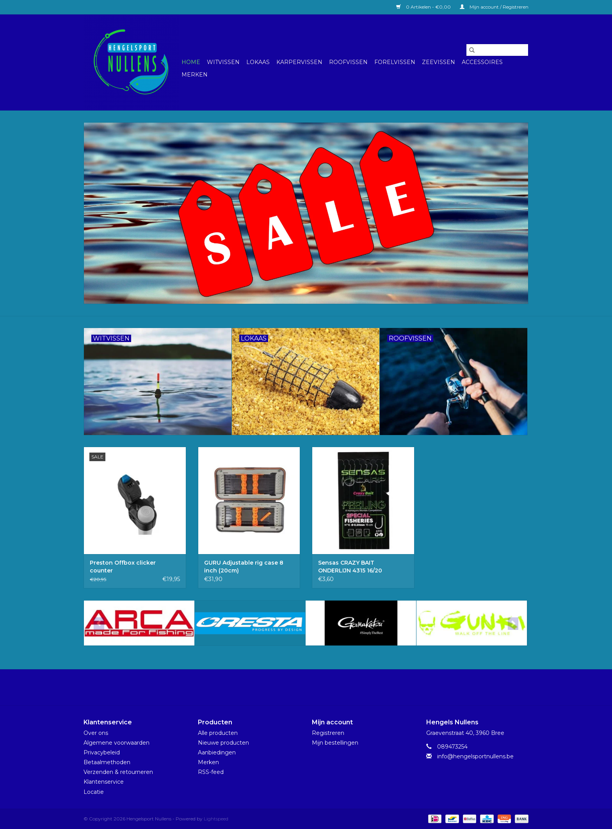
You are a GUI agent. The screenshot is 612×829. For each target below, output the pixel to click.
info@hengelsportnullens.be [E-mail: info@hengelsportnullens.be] (475, 756)
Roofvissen (348, 62)
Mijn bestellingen (335, 742)
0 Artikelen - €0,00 (424, 7)
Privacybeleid (102, 752)
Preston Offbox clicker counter (123, 566)
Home (190, 62)
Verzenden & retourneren (118, 772)
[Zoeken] (497, 50)
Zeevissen (438, 62)
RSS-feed (211, 772)
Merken (194, 74)
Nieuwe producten (223, 742)
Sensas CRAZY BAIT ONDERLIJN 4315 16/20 (350, 566)
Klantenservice (104, 781)
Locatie (94, 791)
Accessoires (482, 62)
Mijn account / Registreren (494, 7)
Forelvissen (394, 62)
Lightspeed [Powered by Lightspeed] (216, 819)
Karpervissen (299, 62)
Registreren (328, 732)
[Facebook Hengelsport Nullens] (299, 687)
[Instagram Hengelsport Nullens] (313, 687)
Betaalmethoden (107, 762)
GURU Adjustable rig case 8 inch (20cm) (243, 566)
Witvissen (223, 62)
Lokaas (258, 62)
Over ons (96, 732)
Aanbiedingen (217, 752)
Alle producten (218, 732)
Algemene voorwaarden (116, 742)
